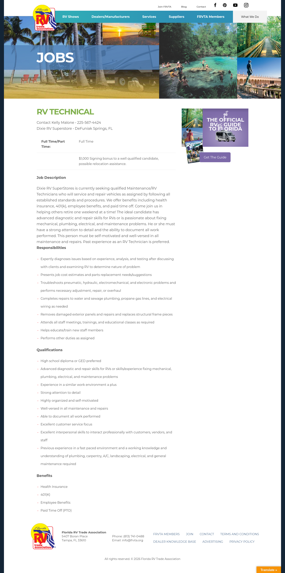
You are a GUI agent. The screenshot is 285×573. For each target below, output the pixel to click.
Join (189, 534)
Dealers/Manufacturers (111, 17)
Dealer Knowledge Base (174, 541)
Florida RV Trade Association (45, 18)
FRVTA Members (210, 17)
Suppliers (176, 17)
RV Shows (70, 17)
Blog (184, 6)
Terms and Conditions (239, 534)
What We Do (250, 17)
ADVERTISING (212, 541)
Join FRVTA (164, 6)
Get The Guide (215, 157)
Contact (201, 6)
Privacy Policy (242, 541)
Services (149, 17)
